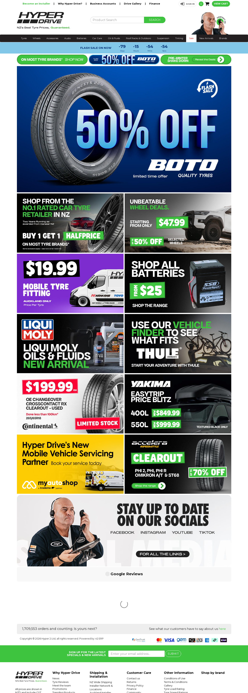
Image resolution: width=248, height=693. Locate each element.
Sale (191, 38)
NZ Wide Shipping (101, 626)
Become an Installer (37, 3)
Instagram (222, 681)
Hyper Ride (172, 681)
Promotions (59, 632)
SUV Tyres (170, 650)
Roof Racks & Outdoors (138, 38)
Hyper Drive (187, 681)
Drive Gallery (133, 3)
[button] (187, 4)
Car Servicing (60, 639)
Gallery (168, 629)
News (55, 622)
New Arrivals (206, 38)
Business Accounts (103, 3)
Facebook (235, 681)
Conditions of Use (174, 622)
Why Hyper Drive (66, 617)
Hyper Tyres (202, 681)
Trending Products (63, 636)
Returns (131, 625)
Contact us (133, 622)
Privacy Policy (135, 629)
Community (134, 636)
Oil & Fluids (114, 38)
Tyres (24, 38)
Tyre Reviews (60, 625)
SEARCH (155, 20)
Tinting (179, 38)
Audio (67, 38)
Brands (223, 38)
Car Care (97, 38)
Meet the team (61, 629)
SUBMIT (173, 597)
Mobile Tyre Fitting (175, 653)
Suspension (163, 38)
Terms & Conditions (175, 625)
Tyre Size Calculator (176, 639)
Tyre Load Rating (174, 632)
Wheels (36, 38)
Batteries (81, 38)
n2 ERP (99, 582)
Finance (154, 3)
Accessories (52, 38)
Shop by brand (213, 617)
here (222, 573)
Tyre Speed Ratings (176, 636)
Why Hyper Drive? (70, 3)
